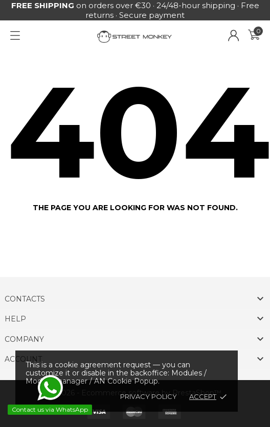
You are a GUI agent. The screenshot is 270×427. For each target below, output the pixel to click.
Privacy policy (148, 396)
